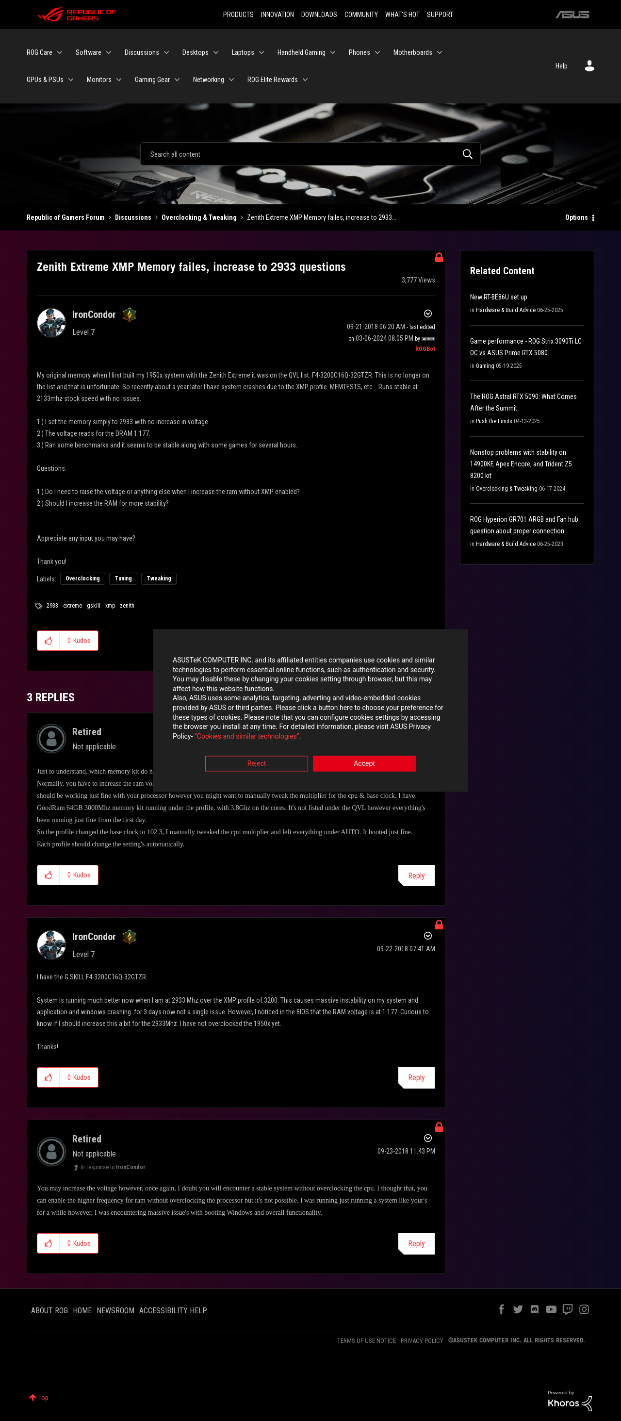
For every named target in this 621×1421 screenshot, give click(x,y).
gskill (93, 605)
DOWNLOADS (319, 14)
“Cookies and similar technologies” (247, 737)
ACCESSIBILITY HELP (173, 1310)
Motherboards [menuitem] (412, 52)
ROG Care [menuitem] (39, 52)
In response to (113, 1167)
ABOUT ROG (49, 1310)
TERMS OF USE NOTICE (366, 1340)
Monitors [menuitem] (99, 79)
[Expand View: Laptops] (261, 52)
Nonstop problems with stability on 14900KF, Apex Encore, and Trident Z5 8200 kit (521, 463)
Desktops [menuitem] (195, 52)
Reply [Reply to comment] (416, 875)
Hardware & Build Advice (506, 310)
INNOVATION (277, 14)
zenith (127, 605)
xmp (110, 605)
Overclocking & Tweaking (199, 217)
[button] (48, 640)
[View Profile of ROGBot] (425, 349)
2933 (52, 605)
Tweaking (159, 578)
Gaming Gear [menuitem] (152, 79)
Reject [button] (256, 764)
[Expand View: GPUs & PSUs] (71, 79)
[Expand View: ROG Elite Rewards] (305, 79)
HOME (82, 1310)
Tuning (123, 578)
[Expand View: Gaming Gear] (177, 79)
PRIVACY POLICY (422, 1340)
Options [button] (576, 217)
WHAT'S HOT (402, 14)
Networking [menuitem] (208, 79)
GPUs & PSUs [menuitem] (45, 79)
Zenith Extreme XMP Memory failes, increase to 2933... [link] (321, 217)
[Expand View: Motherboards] (439, 52)
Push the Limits (494, 421)
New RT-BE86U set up (498, 297)
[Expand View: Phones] (377, 52)
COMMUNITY (361, 14)
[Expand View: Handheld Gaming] (333, 52)
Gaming (485, 366)
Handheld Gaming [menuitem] (302, 52)
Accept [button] (364, 764)
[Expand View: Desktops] (216, 52)
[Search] (310, 153)
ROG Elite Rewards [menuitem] (272, 79)
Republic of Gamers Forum (66, 217)
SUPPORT (440, 14)
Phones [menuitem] (359, 52)
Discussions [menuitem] (142, 52)
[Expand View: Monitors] (119, 79)
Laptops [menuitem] (243, 52)
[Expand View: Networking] (231, 79)
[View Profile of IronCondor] (94, 314)
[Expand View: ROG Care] (60, 52)
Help (562, 66)
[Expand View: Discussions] (166, 52)
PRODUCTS (238, 14)
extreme (72, 605)
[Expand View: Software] (109, 52)
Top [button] (43, 1398)
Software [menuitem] (88, 52)
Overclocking (82, 578)
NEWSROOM (115, 1310)
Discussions (133, 217)
